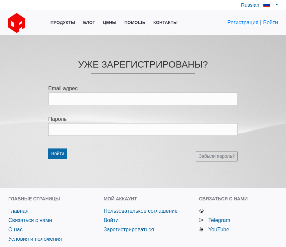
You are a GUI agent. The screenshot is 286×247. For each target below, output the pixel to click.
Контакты (165, 22)
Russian (257, 5)
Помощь (134, 22)
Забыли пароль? (217, 156)
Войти (270, 22)
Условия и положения (35, 239)
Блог (89, 22)
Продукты (63, 22)
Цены (109, 22)
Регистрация (243, 22)
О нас (15, 229)
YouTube (218, 229)
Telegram (219, 220)
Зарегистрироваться (129, 229)
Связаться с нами (30, 220)
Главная (18, 211)
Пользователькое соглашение (141, 211)
